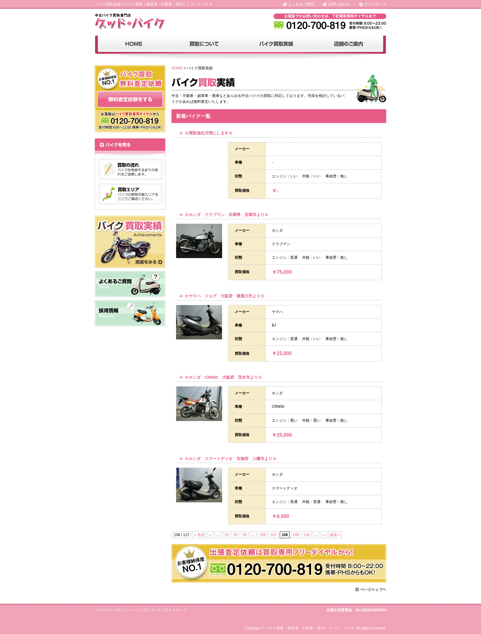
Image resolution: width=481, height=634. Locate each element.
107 (274, 535)
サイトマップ (375, 4)
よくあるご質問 (301, 4)
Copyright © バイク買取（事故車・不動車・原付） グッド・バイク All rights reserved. (315, 628)
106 (263, 535)
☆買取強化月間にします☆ (209, 133)
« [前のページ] (211, 535)
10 (227, 535)
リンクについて (148, 610)
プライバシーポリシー (113, 610)
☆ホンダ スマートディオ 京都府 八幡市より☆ (230, 458)
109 (296, 535)
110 (307, 535)
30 (244, 535)
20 (235, 535)
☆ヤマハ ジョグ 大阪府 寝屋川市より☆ (224, 296)
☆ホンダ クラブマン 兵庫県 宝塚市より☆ (226, 214)
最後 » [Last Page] (335, 535)
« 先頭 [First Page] (199, 535)
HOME (177, 68)
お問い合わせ (339, 4)
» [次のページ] (324, 535)
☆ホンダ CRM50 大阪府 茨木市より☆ (223, 377)
